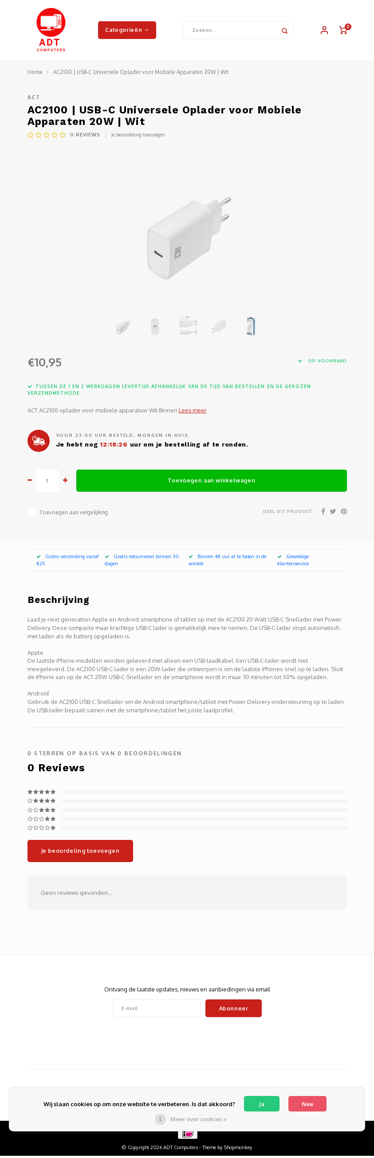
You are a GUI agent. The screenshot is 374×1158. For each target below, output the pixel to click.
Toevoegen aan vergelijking (73, 514)
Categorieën (127, 30)
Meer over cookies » (198, 1119)
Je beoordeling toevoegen (138, 137)
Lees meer (193, 412)
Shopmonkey (238, 1149)
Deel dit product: (288, 513)
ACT (34, 99)
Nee (307, 1103)
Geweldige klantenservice (293, 562)
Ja (261, 1103)
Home (35, 74)
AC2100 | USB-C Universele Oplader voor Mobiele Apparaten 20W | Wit (140, 74)
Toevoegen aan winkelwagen (211, 482)
